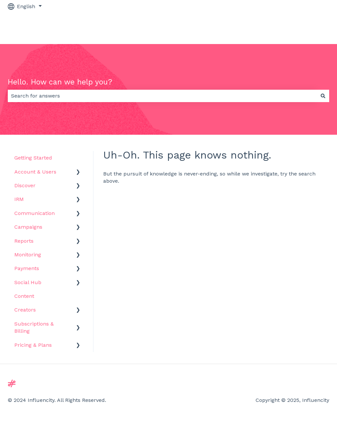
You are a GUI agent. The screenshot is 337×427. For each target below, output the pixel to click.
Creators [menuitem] (25, 310)
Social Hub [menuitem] (27, 282)
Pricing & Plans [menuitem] (33, 345)
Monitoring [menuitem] (27, 255)
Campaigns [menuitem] (28, 227)
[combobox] (162, 96)
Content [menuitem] (24, 296)
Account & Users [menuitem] (35, 172)
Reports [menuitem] (24, 241)
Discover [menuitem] (24, 185)
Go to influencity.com (296, 28)
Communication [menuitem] (34, 213)
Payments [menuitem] (26, 268)
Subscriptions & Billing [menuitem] (34, 327)
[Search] (323, 96)
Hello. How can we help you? (60, 82)
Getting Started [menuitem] (33, 158)
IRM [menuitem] (19, 199)
